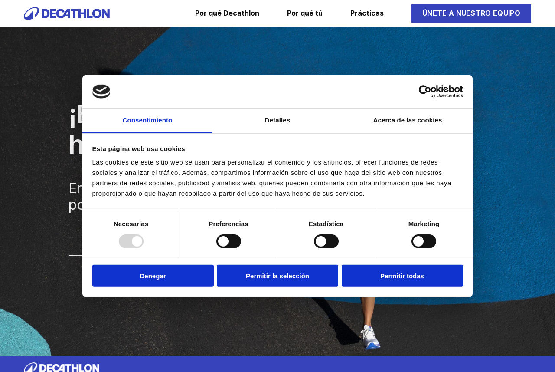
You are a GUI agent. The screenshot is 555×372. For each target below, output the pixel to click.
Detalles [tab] (277, 120)
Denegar (153, 276)
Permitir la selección (277, 276)
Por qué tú (305, 13)
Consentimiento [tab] (148, 120)
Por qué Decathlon (227, 13)
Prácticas (367, 13)
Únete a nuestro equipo (471, 13)
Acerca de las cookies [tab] (407, 120)
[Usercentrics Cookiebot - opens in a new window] (425, 91)
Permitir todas (402, 276)
